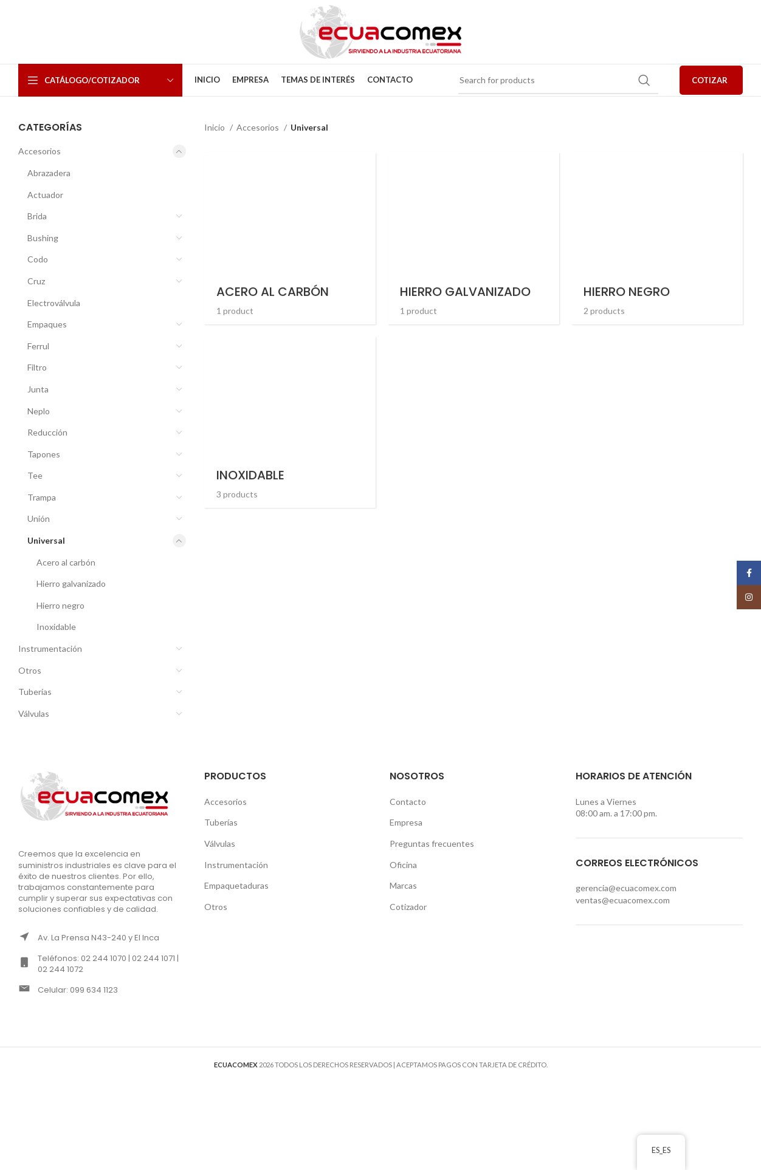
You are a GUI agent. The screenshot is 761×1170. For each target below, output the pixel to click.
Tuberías (35, 691)
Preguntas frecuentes (432, 843)
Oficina (403, 865)
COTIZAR (710, 80)
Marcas (403, 885)
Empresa (406, 822)
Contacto (408, 801)
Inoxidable (56, 626)
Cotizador (408, 906)
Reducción (47, 432)
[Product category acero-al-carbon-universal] (290, 238)
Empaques (47, 324)
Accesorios (39, 151)
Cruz (36, 281)
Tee (35, 475)
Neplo (38, 411)
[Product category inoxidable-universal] (290, 422)
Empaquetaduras (236, 885)
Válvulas (33, 713)
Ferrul (38, 346)
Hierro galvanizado (71, 583)
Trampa (41, 497)
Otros (29, 670)
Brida (37, 216)
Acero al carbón (65, 562)
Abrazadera (49, 173)
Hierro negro (60, 605)
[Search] (558, 80)
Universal (46, 540)
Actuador (45, 195)
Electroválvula (53, 303)
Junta (38, 389)
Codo (37, 259)
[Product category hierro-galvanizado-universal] (473, 238)
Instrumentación (50, 648)
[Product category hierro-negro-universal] (657, 238)
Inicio (215, 127)
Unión (38, 518)
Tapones (43, 454)
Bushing (42, 238)
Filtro (37, 367)
